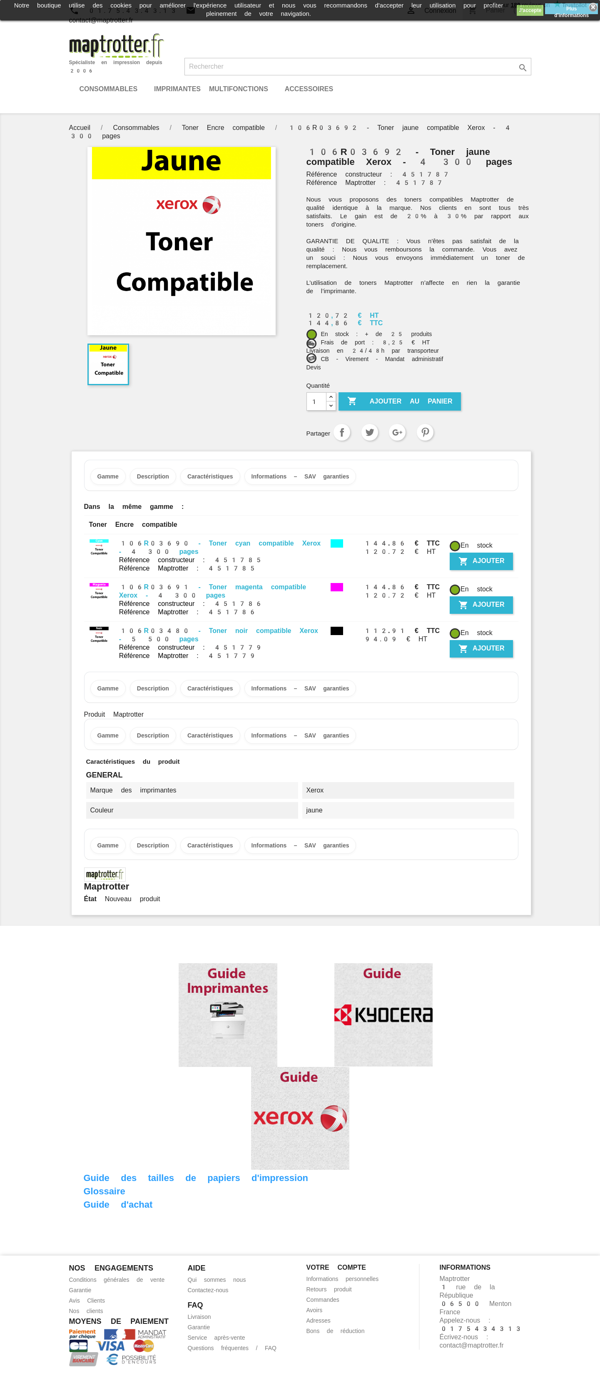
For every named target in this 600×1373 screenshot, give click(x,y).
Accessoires (309, 89)
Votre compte (336, 1267)
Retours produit (329, 1289)
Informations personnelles (342, 1279)
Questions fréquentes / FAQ (232, 1348)
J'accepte (530, 10)
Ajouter (481, 561)
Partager (342, 432)
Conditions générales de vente (117, 1279)
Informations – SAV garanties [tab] (300, 476)
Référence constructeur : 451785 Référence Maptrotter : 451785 (191, 564)
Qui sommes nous (217, 1279)
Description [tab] (153, 476)
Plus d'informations (571, 10)
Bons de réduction (335, 1331)
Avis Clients (87, 1300)
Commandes (322, 1299)
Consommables (109, 89)
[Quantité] (316, 401)
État (90, 899)
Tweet (369, 432)
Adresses (318, 1320)
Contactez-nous (208, 1290)
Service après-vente (216, 1337)
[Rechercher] (357, 66)
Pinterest (425, 432)
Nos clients (86, 1311)
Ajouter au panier (400, 401)
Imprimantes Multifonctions (211, 89)
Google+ (397, 432)
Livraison (199, 1316)
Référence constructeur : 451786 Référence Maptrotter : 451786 (191, 608)
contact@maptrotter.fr (472, 1345)
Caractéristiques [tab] (210, 476)
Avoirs (314, 1310)
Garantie (80, 1290)
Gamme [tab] (108, 476)
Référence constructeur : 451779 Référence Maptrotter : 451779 (191, 651)
